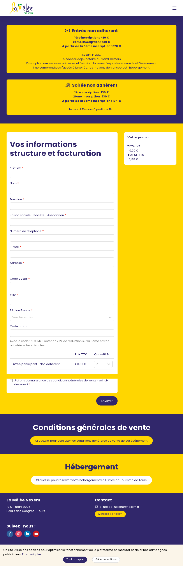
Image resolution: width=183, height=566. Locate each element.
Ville (13, 295)
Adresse (16, 263)
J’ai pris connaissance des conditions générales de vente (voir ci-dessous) (59, 382)
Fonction (16, 199)
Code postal (19, 279)
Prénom (15, 168)
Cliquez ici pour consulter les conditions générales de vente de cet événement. (91, 441)
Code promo (19, 326)
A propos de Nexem (110, 514)
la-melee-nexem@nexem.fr (117, 507)
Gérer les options (106, 559)
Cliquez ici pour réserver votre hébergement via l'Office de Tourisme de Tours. (91, 480)
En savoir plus (31, 554)
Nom (13, 183)
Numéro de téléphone (26, 231)
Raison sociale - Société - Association (37, 215)
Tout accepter (75, 559)
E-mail (14, 247)
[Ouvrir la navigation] (174, 8)
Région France (20, 310)
